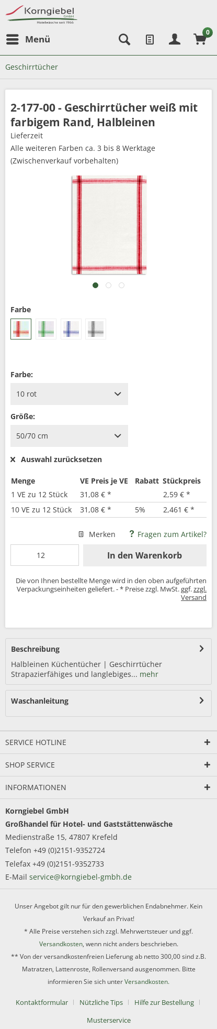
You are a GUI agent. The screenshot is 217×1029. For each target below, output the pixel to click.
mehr (148, 674)
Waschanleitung (39, 701)
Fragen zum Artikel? (167, 534)
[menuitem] (27, 39)
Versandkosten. (146, 981)
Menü (28, 38)
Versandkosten (61, 943)
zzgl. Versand (194, 593)
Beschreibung (35, 649)
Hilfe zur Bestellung (164, 1002)
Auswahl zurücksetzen (56, 459)
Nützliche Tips (101, 1002)
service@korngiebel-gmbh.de (80, 877)
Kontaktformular (42, 1002)
